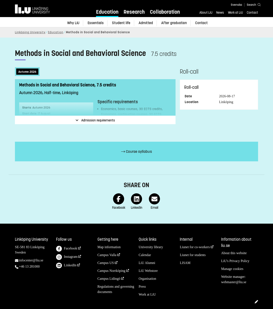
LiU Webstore (148, 271)
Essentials (96, 23)
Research (134, 12)
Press (142, 286)
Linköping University (30, 32)
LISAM (185, 263)
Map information (109, 247)
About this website (234, 253)
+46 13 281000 (29, 266)
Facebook (66, 249)
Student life (121, 23)
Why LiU (73, 23)
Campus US (105, 263)
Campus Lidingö (108, 278)
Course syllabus (136, 151)
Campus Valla (106, 255)
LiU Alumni (147, 263)
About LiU (205, 13)
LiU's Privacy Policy (235, 261)
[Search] (251, 4)
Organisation (147, 278)
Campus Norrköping (111, 271)
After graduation (174, 23)
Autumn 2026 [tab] (27, 72)
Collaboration (165, 12)
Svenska (236, 5)
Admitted (146, 23)
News (220, 13)
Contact (252, 13)
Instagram (66, 257)
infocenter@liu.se (31, 260)
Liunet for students (193, 255)
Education (107, 12)
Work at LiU (235, 13)
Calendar (145, 255)
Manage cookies (232, 269)
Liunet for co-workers (195, 247)
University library (151, 247)
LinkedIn (66, 265)
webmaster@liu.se (233, 282)
